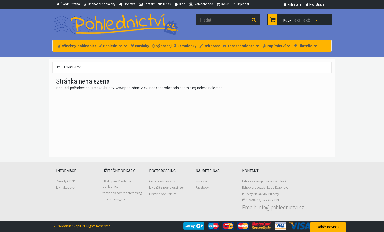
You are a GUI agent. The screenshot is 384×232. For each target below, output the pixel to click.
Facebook (202, 187)
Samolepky (185, 45)
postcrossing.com (115, 199)
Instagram (203, 181)
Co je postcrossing (162, 181)
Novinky (140, 45)
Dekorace (209, 45)
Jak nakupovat (65, 187)
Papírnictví (276, 45)
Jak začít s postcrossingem (167, 187)
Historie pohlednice (163, 194)
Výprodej (162, 45)
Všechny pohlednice (77, 45)
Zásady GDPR (65, 181)
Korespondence (241, 45)
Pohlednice (113, 45)
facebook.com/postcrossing (122, 193)
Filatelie (305, 45)
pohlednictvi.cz (69, 67)
